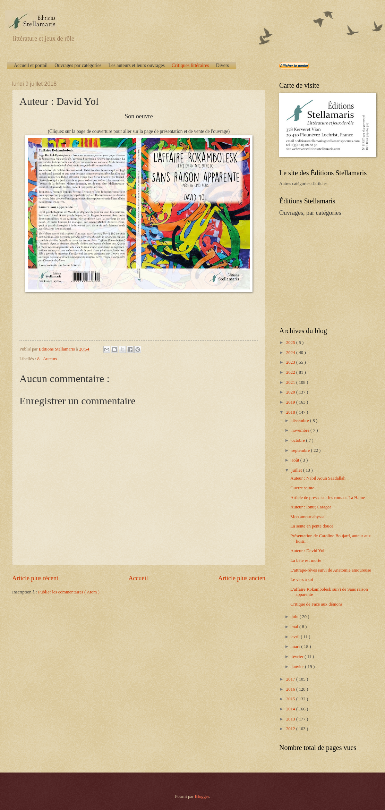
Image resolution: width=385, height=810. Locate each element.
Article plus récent (35, 578)
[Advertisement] (322, 271)
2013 (291, 719)
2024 (291, 352)
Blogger (202, 796)
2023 (291, 362)
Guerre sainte (302, 488)
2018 (291, 412)
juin (295, 616)
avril (296, 636)
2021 (291, 382)
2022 (291, 372)
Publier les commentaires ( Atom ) (69, 592)
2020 (291, 392)
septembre (301, 450)
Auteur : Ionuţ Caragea (310, 507)
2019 (291, 402)
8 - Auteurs (47, 358)
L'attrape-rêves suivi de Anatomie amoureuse (330, 570)
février (298, 656)
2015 (291, 699)
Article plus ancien (241, 578)
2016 (291, 689)
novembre (300, 430)
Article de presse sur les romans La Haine (327, 497)
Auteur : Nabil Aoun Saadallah (317, 478)
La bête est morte (305, 560)
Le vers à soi (301, 579)
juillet (297, 470)
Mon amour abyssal (308, 516)
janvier (298, 666)
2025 (291, 342)
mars (296, 646)
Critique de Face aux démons (316, 604)
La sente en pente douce (311, 526)
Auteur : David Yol (307, 550)
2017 (291, 679)
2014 (291, 709)
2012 (291, 728)
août (295, 460)
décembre (300, 420)
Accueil (138, 578)
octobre (298, 440)
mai (295, 626)
